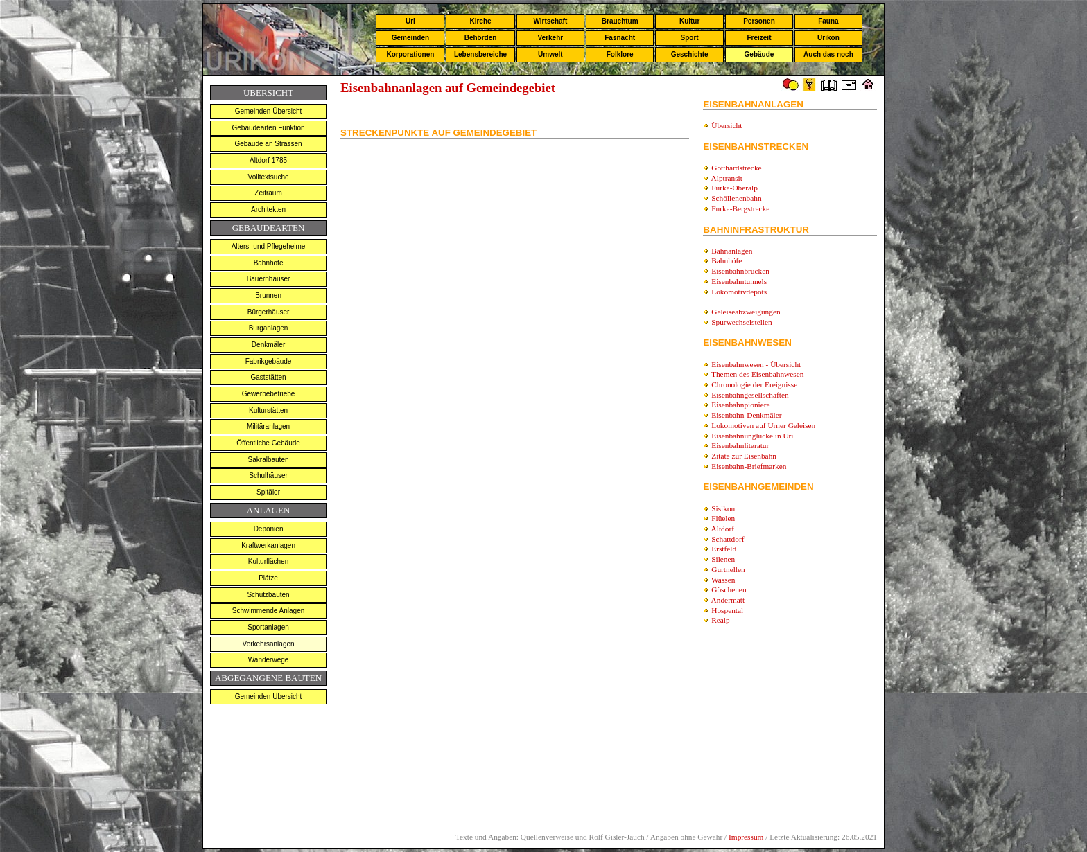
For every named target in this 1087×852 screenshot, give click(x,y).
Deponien (269, 529)
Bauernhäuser (268, 279)
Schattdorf (727, 539)
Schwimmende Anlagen (268, 610)
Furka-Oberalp (734, 188)
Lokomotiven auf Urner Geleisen (763, 425)
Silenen (723, 559)
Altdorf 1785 (268, 160)
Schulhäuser (268, 475)
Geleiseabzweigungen (745, 312)
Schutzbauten (268, 594)
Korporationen (410, 54)
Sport (690, 38)
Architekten (268, 209)
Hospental (727, 610)
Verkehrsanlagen (269, 644)
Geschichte (689, 54)
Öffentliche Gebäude (268, 443)
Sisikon (723, 508)
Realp (720, 620)
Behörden (480, 38)
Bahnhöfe (269, 263)
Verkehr (550, 38)
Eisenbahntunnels (739, 281)
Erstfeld (723, 548)
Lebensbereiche (480, 54)
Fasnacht (620, 38)
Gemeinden (410, 38)
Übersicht (726, 125)
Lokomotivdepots (739, 291)
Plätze (268, 578)
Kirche (480, 21)
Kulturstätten (268, 410)
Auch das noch (828, 54)
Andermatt (728, 600)
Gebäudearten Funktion (268, 128)
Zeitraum (267, 193)
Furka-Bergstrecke (740, 208)
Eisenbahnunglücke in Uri (752, 436)
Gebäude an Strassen (268, 144)
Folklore (620, 54)
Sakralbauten (268, 459)
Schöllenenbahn (736, 198)
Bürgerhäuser (268, 312)
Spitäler (268, 492)
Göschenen (728, 589)
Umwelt (550, 54)
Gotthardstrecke (736, 167)
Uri (410, 21)
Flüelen (723, 518)
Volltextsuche (268, 177)
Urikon (828, 38)
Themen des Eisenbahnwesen (757, 374)
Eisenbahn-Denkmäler (746, 415)
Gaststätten (268, 377)
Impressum (746, 837)
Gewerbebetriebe (268, 394)
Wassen (723, 580)
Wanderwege (268, 660)
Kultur (689, 21)
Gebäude (759, 54)
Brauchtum (620, 21)
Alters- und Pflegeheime (269, 246)
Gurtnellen (728, 569)
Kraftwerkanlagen (268, 545)
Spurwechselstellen (741, 322)
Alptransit (726, 178)
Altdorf (722, 528)
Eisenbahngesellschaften (749, 395)
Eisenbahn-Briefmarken (748, 466)
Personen (759, 21)
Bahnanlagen (731, 251)
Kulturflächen (268, 561)
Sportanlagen (268, 627)
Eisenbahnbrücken (740, 271)
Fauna (828, 21)
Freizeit (759, 38)
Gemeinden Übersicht (268, 111)
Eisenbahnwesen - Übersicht (756, 364)
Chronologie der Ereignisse (754, 384)
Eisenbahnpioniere (740, 404)
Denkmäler (268, 344)
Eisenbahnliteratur (740, 445)
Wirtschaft (550, 21)
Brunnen (268, 295)
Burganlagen (268, 328)
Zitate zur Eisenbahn (743, 456)
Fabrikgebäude (268, 361)
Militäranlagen (268, 426)
